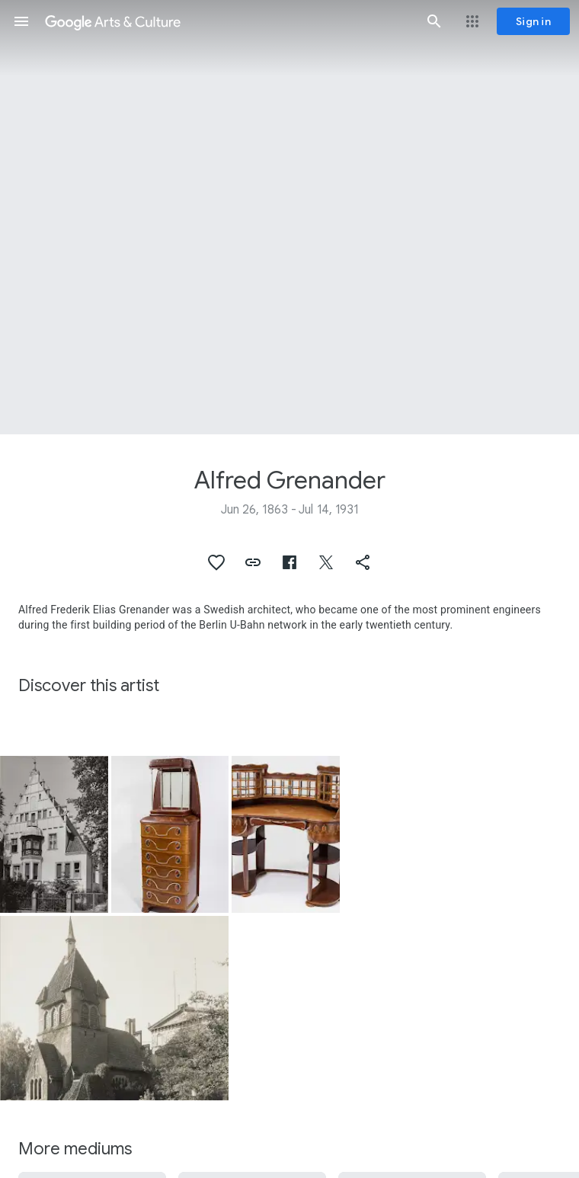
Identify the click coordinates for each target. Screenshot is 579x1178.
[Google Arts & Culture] (228, 21)
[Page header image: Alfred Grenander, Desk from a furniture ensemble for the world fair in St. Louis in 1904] (289, 217)
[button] (21, 21)
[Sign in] (533, 21)
